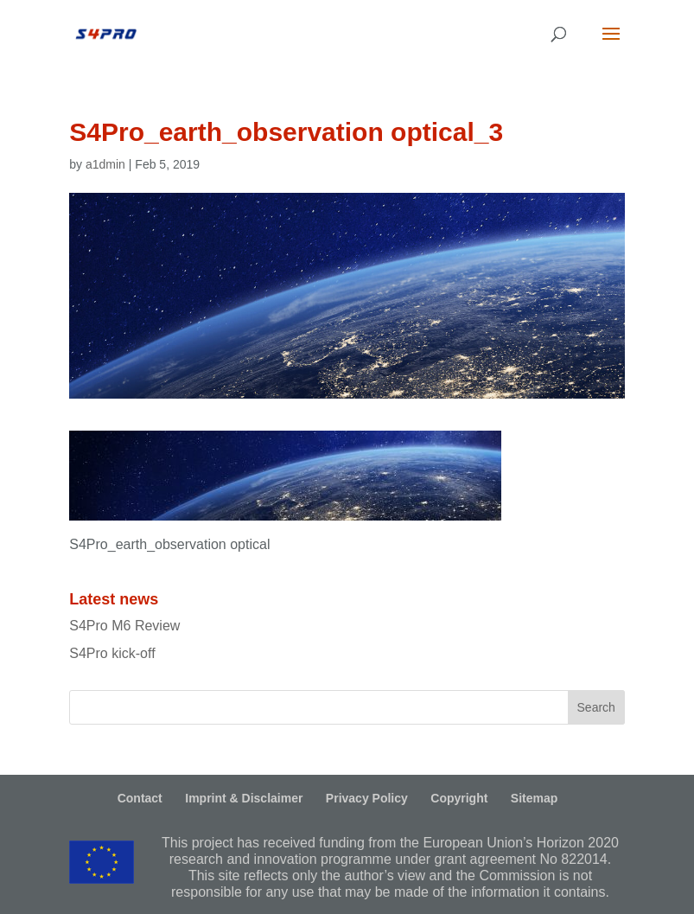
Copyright (458, 798)
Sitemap (534, 798)
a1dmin (105, 164)
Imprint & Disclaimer (243, 798)
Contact (140, 798)
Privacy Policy (367, 798)
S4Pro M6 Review (124, 625)
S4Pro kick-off (112, 653)
